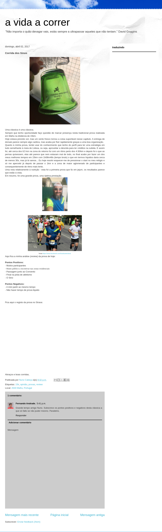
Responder (21, 415)
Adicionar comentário (20, 422)
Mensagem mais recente (22, 515)
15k (17, 384)
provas (32, 384)
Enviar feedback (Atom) (28, 522)
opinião (23, 384)
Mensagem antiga (92, 515)
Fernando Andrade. (26, 403)
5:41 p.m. (41, 403)
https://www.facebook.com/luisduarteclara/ (57, 253)
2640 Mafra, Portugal (21, 388)
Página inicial (59, 515)
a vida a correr (37, 22)
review (39, 384)
